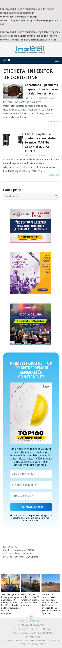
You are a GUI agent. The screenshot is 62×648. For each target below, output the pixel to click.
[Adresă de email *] (31, 496)
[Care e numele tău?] (31, 474)
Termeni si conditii (33, 644)
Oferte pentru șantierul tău (33, 629)
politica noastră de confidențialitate (32, 516)
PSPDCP (54, 640)
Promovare (33, 636)
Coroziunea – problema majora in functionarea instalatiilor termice (41, 89)
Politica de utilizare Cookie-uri (33, 633)
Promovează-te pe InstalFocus (26, 640)
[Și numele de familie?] (31, 485)
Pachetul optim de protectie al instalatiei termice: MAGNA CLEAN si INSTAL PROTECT (40, 142)
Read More (53, 121)
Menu (6, 60)
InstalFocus (31, 48)
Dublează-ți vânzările (31, 625)
